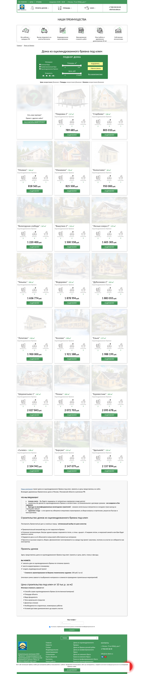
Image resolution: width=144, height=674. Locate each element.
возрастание (48, 82)
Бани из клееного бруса (81, 657)
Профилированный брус (48, 67)
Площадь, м (72, 63)
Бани (92, 8)
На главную (22, 2)
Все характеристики (95, 74)
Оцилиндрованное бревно (48, 69)
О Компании (50, 654)
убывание (56, 82)
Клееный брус (44, 65)
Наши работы (51, 661)
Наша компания (26, 489)
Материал (48, 62)
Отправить (71, 630)
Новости (49, 645)
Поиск (65, 638)
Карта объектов (51, 657)
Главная (48, 643)
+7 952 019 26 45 (115, 7)
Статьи (48, 647)
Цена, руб (72, 71)
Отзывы (39, 2)
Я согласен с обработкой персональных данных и (73, 626)
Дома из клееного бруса (82, 654)
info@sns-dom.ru (114, 9)
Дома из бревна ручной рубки (84, 647)
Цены (31, 2)
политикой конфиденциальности (85, 626)
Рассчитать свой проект (34, 122)
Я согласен (72, 670)
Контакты (49, 659)
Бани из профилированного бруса (85, 659)
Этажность (48, 73)
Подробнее (72, 135)
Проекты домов (41, 8)
